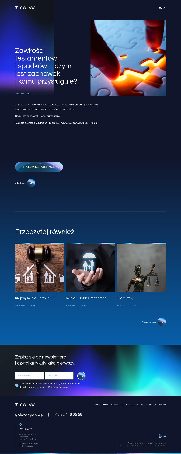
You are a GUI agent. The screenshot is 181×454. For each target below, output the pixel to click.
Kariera (152, 405)
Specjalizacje (127, 405)
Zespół (105, 405)
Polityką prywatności (58, 387)
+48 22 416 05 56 (67, 414)
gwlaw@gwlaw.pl (29, 414)
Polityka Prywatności (156, 443)
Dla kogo (114, 405)
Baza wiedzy (141, 405)
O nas (97, 405)
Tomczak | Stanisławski (156, 446)
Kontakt (162, 405)
